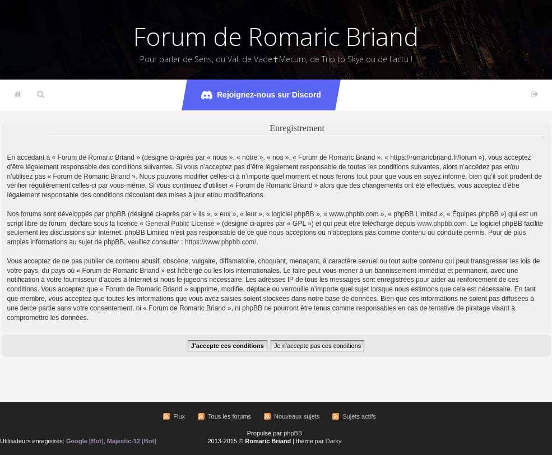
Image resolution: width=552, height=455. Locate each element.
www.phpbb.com (441, 223)
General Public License (179, 223)
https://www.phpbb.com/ (220, 242)
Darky (334, 441)
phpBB (293, 433)
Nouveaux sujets (296, 416)
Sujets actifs (358, 416)
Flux (179, 416)
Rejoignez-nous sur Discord (261, 95)
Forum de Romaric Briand (276, 36)
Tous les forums (229, 416)
